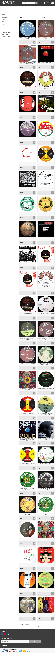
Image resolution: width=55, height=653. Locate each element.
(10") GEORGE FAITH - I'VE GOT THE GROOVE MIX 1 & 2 (27, 288)
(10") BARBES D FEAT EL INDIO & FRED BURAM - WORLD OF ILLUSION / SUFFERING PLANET (46, 589)
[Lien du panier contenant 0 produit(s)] (47, 2)
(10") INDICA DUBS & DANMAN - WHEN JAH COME (45, 112)
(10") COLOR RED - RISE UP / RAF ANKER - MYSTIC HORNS (27, 363)
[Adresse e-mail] (15, 641)
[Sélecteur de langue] (52, 3)
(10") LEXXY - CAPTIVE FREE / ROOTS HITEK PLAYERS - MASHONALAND (45, 489)
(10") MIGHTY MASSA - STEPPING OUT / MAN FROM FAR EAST (27, 188)
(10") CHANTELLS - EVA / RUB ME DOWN (27, 112)
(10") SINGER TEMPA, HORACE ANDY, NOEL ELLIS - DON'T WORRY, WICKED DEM (27, 339)
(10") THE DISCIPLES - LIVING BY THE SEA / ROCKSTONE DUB (27, 213)
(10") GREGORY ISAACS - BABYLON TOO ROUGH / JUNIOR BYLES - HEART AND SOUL (46, 289)
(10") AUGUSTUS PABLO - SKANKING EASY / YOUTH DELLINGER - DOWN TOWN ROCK (46, 364)
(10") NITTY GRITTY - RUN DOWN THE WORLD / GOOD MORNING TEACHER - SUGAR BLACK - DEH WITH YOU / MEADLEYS (27, 439)
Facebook (2, 634)
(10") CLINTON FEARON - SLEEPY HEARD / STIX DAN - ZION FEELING (46, 514)
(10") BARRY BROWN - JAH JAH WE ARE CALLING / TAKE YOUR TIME (27, 464)
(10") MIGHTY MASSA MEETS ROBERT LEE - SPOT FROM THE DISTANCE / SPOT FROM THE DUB (27, 264)
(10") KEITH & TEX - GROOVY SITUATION (27, 87)
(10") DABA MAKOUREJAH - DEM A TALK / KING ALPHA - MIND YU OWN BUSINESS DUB (27, 138)
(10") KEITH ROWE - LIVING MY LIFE (27, 313)
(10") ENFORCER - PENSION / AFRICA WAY (45, 463)
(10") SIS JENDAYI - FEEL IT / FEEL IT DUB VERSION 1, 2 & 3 (46, 62)
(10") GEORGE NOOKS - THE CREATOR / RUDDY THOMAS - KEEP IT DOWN (46, 88)
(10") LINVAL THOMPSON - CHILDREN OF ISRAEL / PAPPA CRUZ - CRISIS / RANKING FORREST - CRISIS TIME (46, 314)
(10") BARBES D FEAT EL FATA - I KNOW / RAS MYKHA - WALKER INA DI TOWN (27, 389)
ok (35, 641)
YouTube (5, 634)
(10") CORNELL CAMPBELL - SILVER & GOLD (27, 238)
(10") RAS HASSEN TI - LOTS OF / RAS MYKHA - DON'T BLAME (45, 539)
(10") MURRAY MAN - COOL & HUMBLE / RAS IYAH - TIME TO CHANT (46, 339)
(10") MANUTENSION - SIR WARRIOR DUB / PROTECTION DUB (46, 238)
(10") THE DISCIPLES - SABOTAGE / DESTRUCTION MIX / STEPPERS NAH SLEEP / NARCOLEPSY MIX (45, 414)
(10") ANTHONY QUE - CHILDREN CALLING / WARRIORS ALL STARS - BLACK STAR (27, 514)
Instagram (8, 634)
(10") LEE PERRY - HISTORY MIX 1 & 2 (46, 263)
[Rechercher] (29, 3)
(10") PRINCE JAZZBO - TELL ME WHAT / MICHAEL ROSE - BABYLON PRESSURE (27, 489)
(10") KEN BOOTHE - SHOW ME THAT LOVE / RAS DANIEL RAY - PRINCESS (46, 38)
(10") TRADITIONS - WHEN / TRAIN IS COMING (27, 413)
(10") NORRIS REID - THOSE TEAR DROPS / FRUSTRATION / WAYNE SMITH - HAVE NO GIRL (46, 163)
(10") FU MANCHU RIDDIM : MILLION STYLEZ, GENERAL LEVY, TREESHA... (46, 564)
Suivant (43, 626)
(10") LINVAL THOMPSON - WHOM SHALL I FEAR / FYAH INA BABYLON (27, 38)
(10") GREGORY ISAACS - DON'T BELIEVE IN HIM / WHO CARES (45, 439)
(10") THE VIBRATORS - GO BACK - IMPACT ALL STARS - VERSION (27, 589)
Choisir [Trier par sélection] (21, 17)
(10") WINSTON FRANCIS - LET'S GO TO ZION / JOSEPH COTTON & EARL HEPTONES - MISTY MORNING (27, 63)
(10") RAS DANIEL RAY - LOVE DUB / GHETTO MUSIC (27, 538)
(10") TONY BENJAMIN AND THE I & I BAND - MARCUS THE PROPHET (46, 389)
